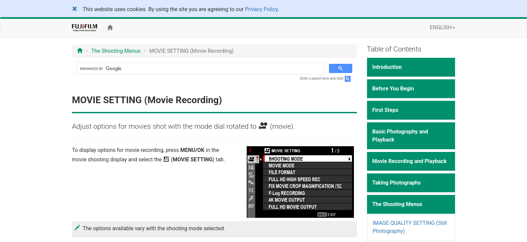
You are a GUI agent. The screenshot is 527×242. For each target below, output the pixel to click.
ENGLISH (442, 27)
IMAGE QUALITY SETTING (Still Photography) (410, 227)
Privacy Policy (261, 9)
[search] (200, 69)
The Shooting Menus (115, 51)
